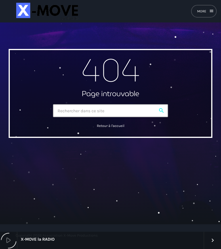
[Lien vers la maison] (46, 11)
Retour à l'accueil (110, 126)
